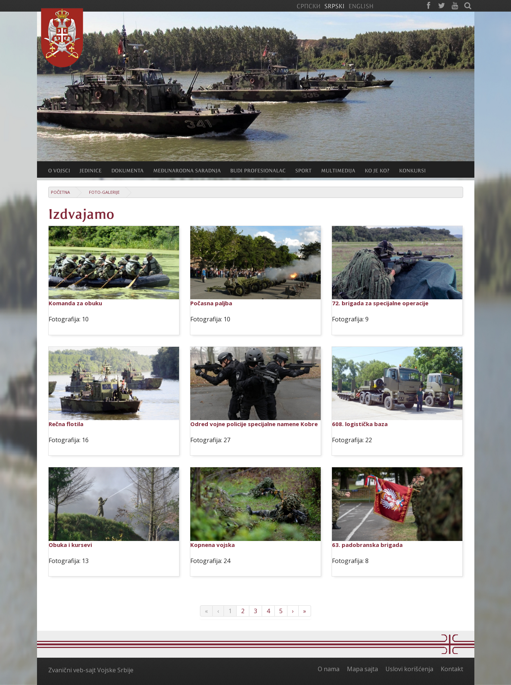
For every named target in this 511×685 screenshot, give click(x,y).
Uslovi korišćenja (409, 669)
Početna (60, 192)
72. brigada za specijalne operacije (380, 303)
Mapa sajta (362, 669)
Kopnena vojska (212, 544)
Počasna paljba (211, 303)
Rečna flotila (66, 424)
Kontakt (452, 669)
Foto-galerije (104, 192)
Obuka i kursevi (70, 544)
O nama (328, 669)
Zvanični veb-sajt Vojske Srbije (90, 670)
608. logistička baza (360, 424)
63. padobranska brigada (367, 544)
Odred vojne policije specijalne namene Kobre (254, 424)
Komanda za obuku (75, 303)
